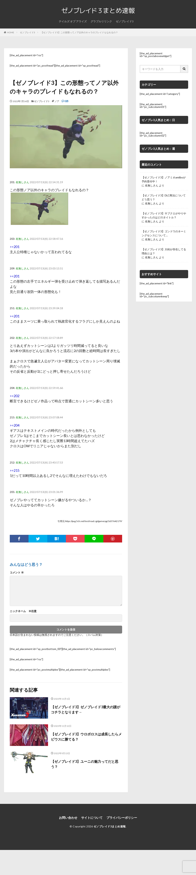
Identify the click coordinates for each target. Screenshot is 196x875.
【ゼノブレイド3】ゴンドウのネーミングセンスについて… (164, 233)
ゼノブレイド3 (124, 21)
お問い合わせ (68, 817)
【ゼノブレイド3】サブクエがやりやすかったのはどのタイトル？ (164, 215)
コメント (17, 572)
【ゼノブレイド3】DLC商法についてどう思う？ (164, 197)
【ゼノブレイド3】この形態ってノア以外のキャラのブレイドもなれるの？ (79, 32)
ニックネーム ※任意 (23, 611)
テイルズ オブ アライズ (73, 21)
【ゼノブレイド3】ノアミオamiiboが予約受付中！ (164, 179)
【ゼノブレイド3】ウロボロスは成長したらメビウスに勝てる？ (86, 736)
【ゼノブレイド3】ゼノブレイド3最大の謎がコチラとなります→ (85, 709)
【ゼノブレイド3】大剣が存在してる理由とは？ (164, 251)
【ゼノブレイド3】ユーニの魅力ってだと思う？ (84, 764)
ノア (57, 101)
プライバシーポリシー (121, 817)
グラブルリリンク (101, 21)
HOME (10, 32)
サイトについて (92, 817)
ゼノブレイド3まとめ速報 (110, 826)
